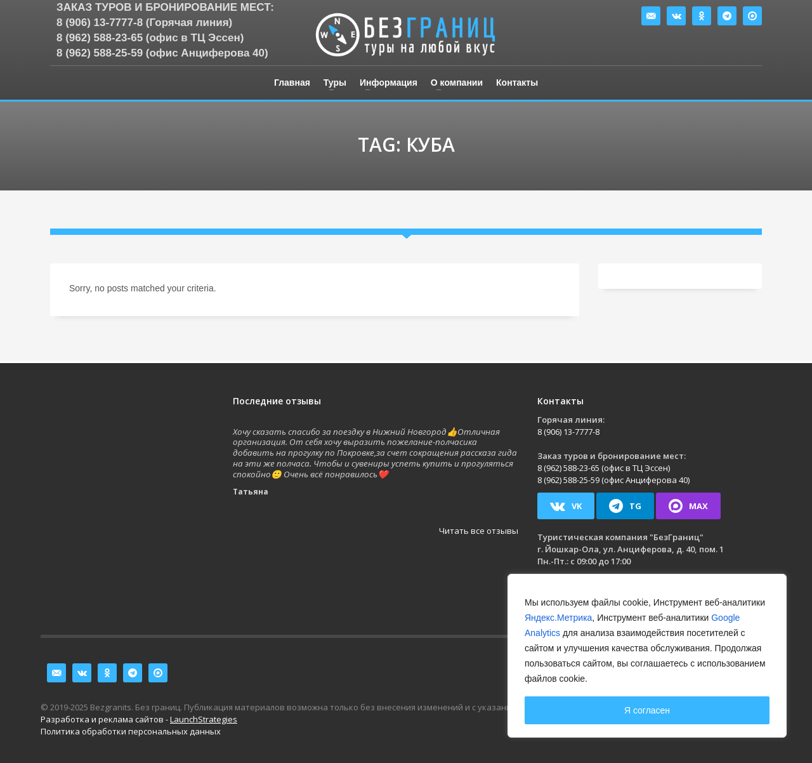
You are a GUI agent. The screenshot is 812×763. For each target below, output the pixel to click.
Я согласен (647, 710)
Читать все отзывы (478, 530)
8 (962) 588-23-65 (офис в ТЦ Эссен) (150, 38)
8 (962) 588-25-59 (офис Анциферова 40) (162, 53)
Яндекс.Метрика (558, 618)
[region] (647, 656)
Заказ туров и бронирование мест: (165, 7)
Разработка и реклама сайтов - (139, 719)
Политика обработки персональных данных (131, 731)
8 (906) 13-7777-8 (568, 431)
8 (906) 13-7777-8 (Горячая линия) (144, 23)
